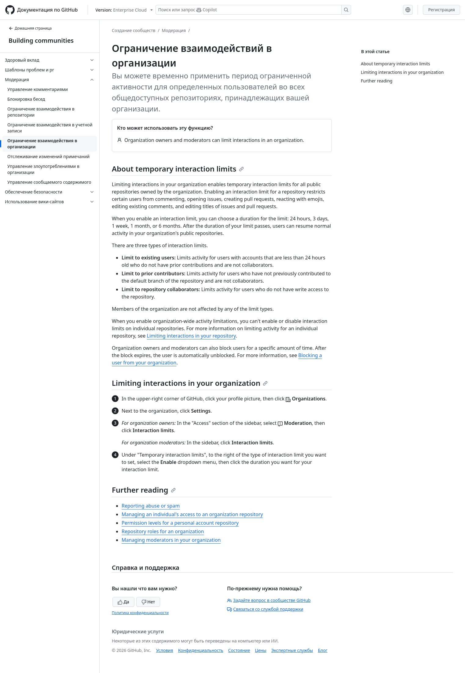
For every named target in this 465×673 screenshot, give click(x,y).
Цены (260, 650)
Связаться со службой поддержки (265, 609)
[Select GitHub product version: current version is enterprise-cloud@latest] (124, 10)
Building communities (41, 40)
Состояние (239, 650)
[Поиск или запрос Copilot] (253, 10)
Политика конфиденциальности (140, 612)
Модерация (174, 30)
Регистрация (441, 10)
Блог (322, 650)
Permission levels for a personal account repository (180, 522)
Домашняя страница (30, 28)
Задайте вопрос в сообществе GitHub (268, 600)
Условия (164, 650)
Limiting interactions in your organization (190, 383)
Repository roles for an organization (163, 531)
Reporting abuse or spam (151, 505)
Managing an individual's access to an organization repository (192, 514)
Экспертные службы (292, 650)
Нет (148, 602)
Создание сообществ (133, 30)
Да (123, 602)
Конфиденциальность (200, 650)
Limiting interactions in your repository (191, 335)
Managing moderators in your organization (171, 540)
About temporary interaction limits (178, 169)
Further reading (144, 490)
